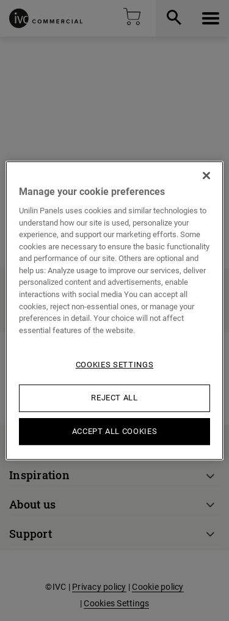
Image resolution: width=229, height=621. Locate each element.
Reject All (114, 397)
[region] (114, 310)
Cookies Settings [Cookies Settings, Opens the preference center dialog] (114, 364)
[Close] (206, 175)
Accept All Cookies (115, 431)
